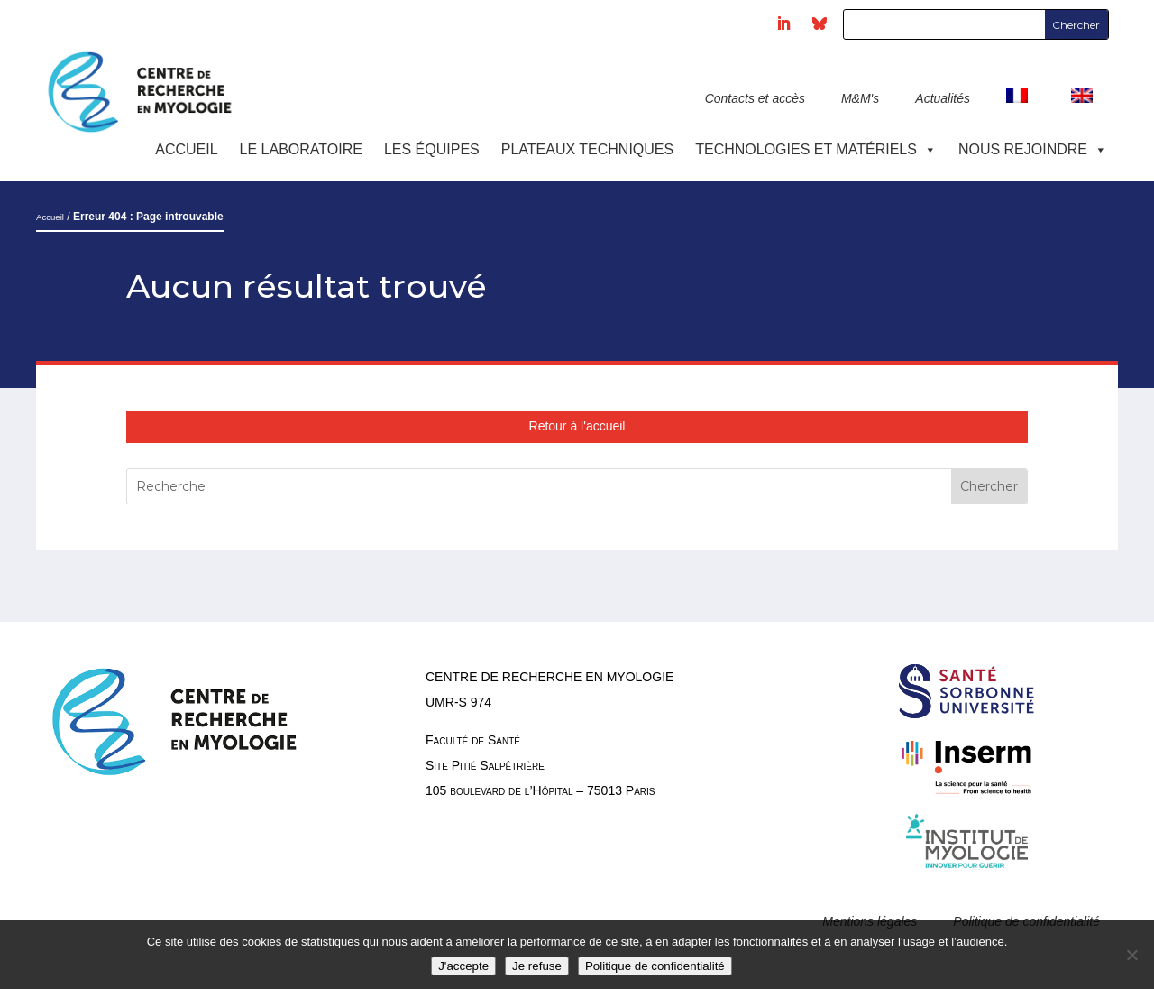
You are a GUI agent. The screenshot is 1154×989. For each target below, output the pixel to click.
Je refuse (537, 966)
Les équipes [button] (432, 149)
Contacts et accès (755, 98)
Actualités (942, 98)
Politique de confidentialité (655, 966)
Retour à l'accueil (577, 426)
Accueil (186, 149)
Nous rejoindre (1032, 149)
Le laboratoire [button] (301, 149)
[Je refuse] (1131, 955)
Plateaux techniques (587, 149)
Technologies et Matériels (816, 149)
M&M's (860, 98)
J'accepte (463, 966)
